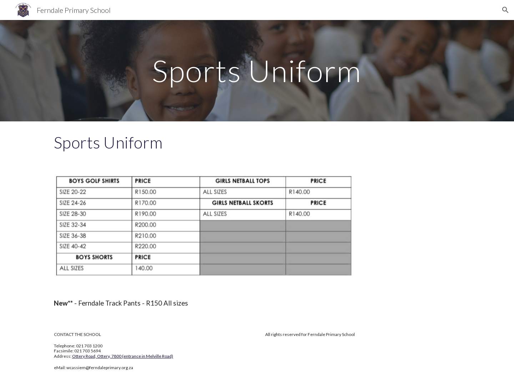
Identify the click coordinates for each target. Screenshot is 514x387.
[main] (257, 70)
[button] (505, 10)
